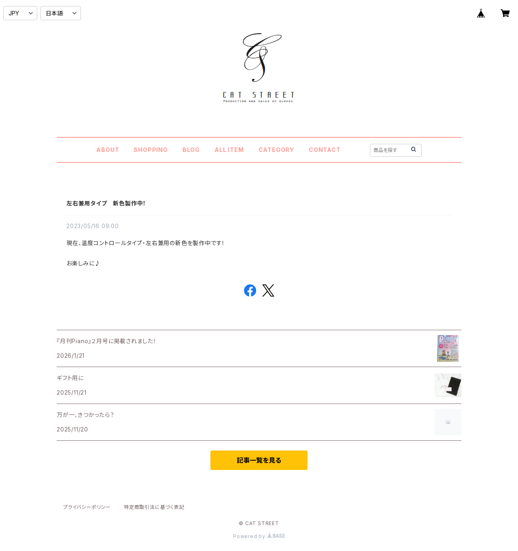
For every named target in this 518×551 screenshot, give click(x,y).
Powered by (259, 536)
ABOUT (107, 149)
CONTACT (325, 149)
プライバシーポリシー (87, 507)
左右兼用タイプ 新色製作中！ (106, 203)
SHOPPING (151, 149)
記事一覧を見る (259, 460)
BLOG (191, 149)
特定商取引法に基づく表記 (154, 507)
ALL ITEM (229, 149)
